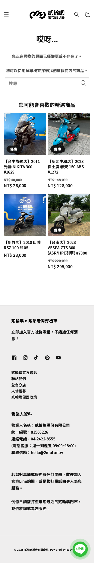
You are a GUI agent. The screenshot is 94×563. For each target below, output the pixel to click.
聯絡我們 (18, 378)
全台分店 (18, 384)
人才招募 (18, 390)
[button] (6, 14)
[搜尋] (83, 83)
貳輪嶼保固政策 (24, 397)
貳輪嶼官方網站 (24, 372)
